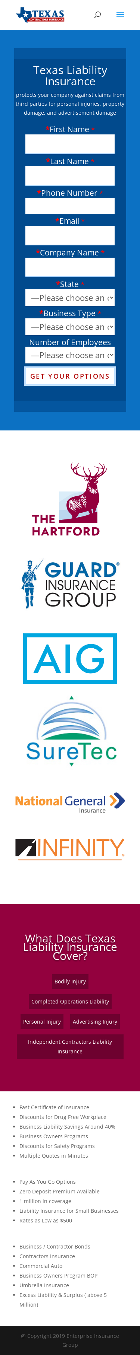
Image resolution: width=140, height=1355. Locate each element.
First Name (69, 129)
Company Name (69, 253)
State (69, 284)
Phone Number (69, 193)
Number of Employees (70, 342)
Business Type (69, 313)
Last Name (69, 161)
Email (69, 221)
